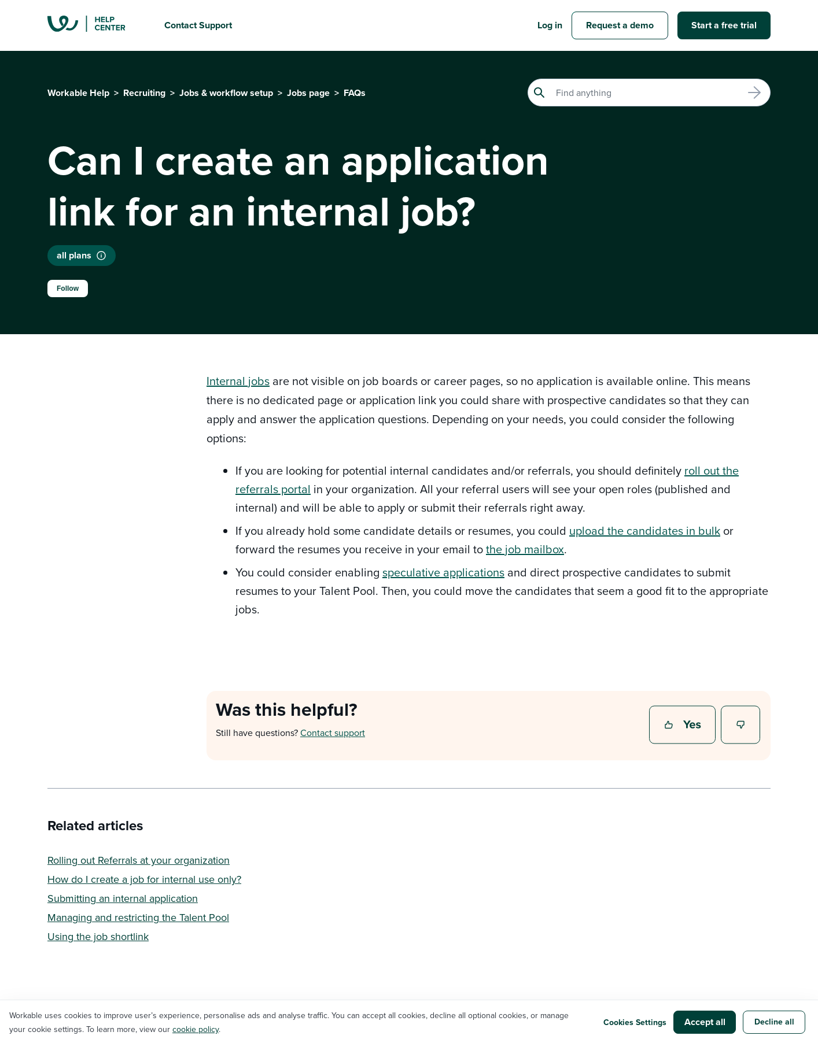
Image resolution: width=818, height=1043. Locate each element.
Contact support (332, 732)
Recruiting (144, 92)
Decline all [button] (774, 1021)
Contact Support (198, 25)
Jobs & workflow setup (226, 92)
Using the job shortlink (98, 936)
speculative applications (443, 572)
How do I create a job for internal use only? (144, 879)
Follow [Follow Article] (68, 288)
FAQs (355, 92)
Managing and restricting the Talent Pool (138, 917)
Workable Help (78, 92)
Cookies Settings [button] (634, 1022)
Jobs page (308, 92)
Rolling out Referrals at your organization (138, 860)
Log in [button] (549, 25)
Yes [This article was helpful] (683, 725)
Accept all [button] (704, 1022)
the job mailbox (525, 549)
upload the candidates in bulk (644, 530)
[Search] (649, 92)
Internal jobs (238, 380)
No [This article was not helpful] (741, 725)
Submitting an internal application (122, 898)
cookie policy (195, 1029)
